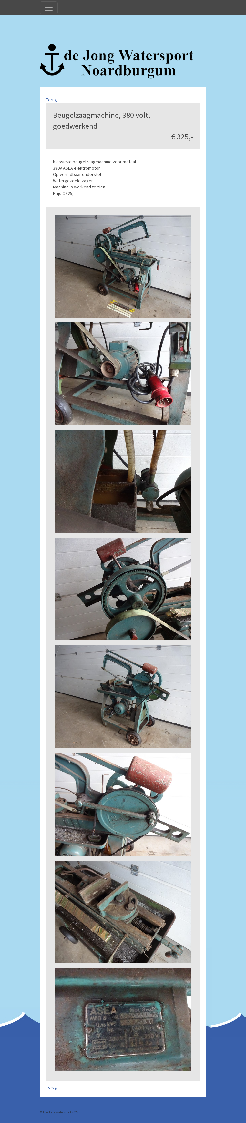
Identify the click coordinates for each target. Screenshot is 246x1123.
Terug (51, 100)
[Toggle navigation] (49, 7)
